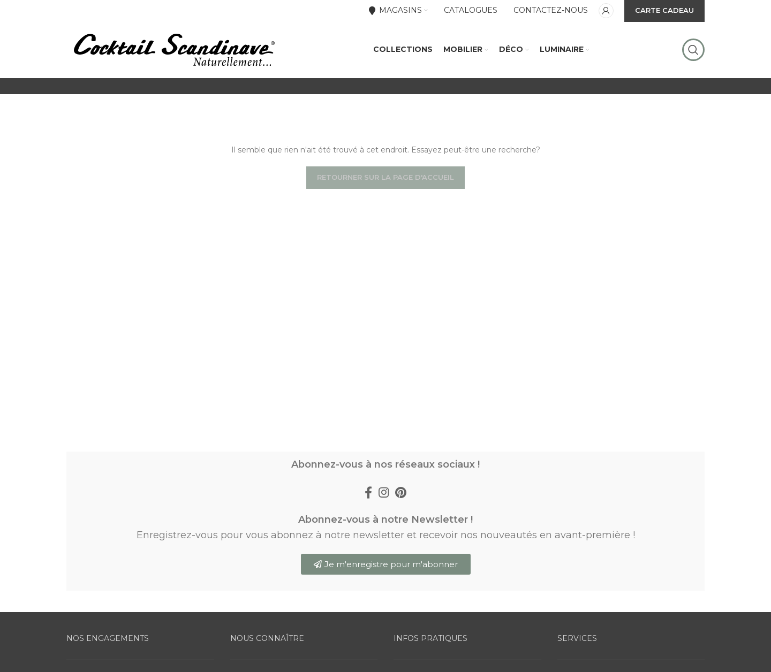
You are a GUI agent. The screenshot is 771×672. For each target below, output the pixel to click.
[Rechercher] (693, 59)
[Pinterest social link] (401, 512)
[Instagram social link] (383, 512)
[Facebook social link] (368, 512)
